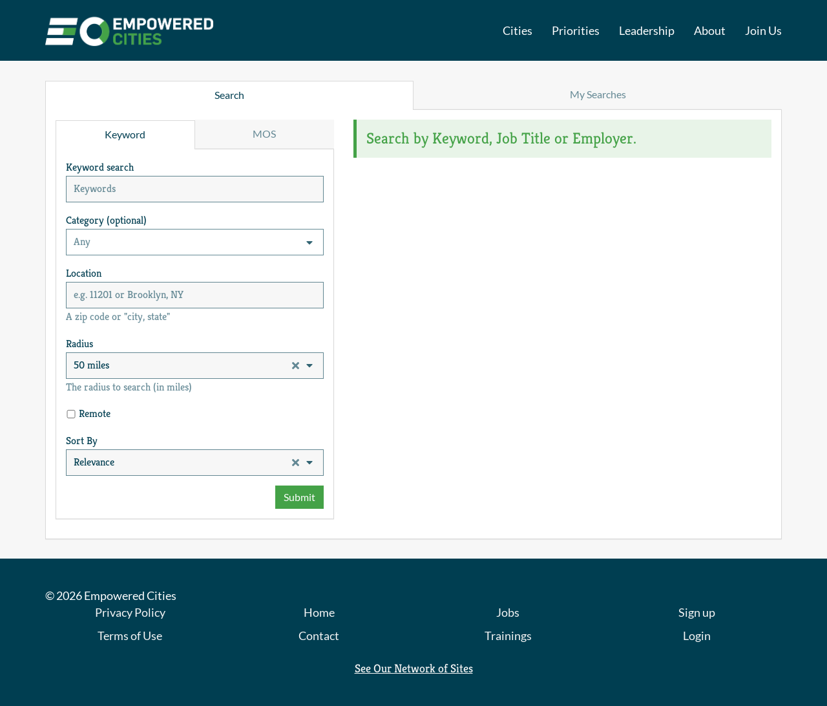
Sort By (82, 440)
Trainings (508, 635)
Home (319, 612)
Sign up (696, 612)
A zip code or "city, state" (118, 316)
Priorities (576, 30)
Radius (79, 343)
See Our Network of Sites (414, 668)
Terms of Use (130, 635)
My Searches (598, 94)
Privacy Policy (130, 612)
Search (229, 95)
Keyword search (100, 167)
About (710, 30)
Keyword (125, 134)
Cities (517, 30)
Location (83, 273)
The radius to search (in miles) (129, 387)
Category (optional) (106, 220)
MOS (264, 133)
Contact (318, 635)
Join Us (763, 30)
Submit (299, 497)
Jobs (507, 612)
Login (697, 635)
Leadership (647, 30)
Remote (94, 413)
